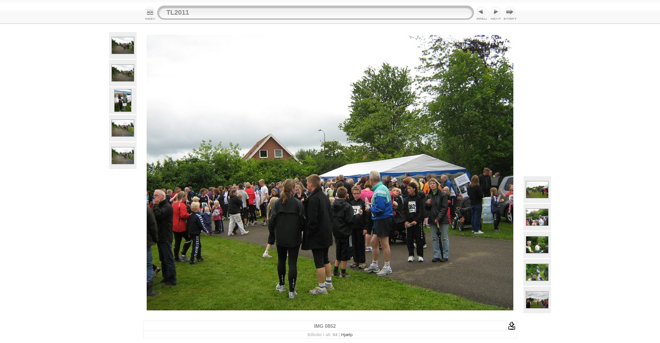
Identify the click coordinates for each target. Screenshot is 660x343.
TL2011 (177, 12)
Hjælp (346, 334)
